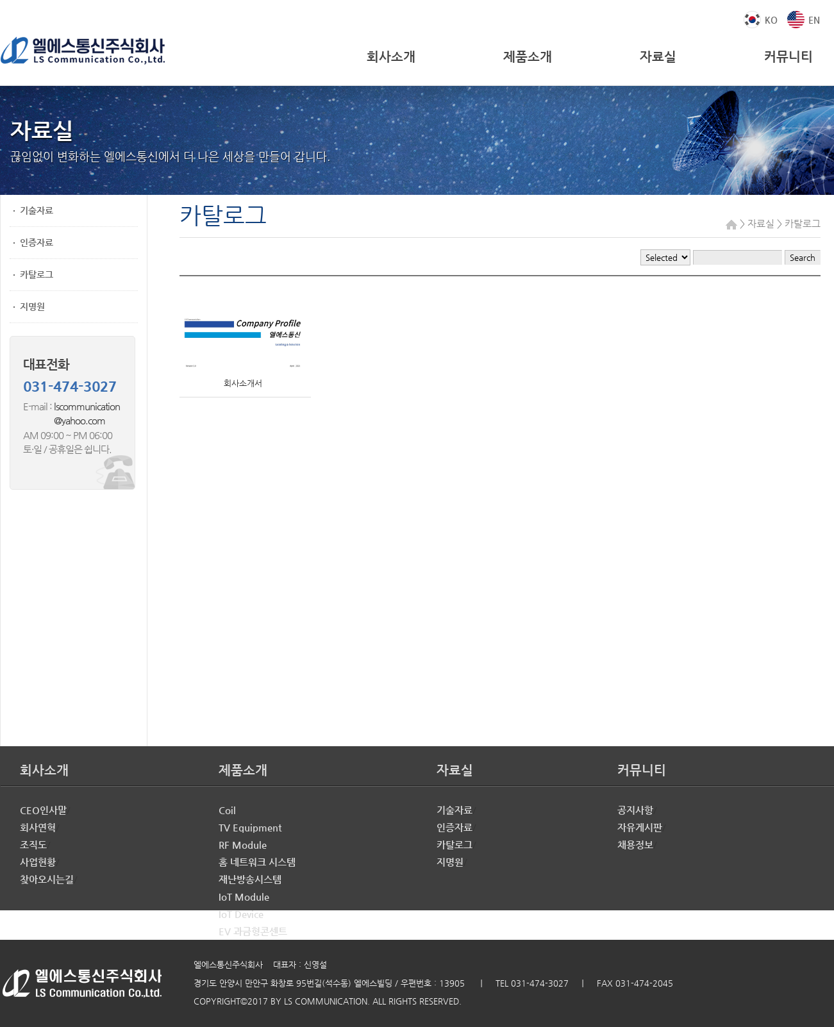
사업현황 (38, 861)
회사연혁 (38, 827)
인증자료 (36, 242)
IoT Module (244, 896)
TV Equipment (250, 827)
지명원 (32, 306)
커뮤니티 (788, 56)
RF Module (243, 844)
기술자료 (36, 210)
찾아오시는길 (47, 879)
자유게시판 (639, 827)
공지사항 (635, 810)
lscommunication (87, 406)
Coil (227, 810)
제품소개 (527, 56)
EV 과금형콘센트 (253, 931)
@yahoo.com (64, 420)
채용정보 (635, 844)
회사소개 (391, 56)
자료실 (658, 56)
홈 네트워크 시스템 (257, 861)
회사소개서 (243, 383)
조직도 (33, 844)
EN (814, 20)
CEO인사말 (43, 810)
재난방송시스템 (250, 879)
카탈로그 (36, 274)
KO (771, 20)
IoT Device (241, 913)
